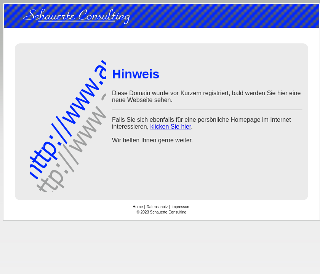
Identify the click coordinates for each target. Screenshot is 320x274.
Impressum (180, 207)
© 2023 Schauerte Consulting (162, 212)
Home (138, 207)
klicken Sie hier (170, 126)
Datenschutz (157, 207)
